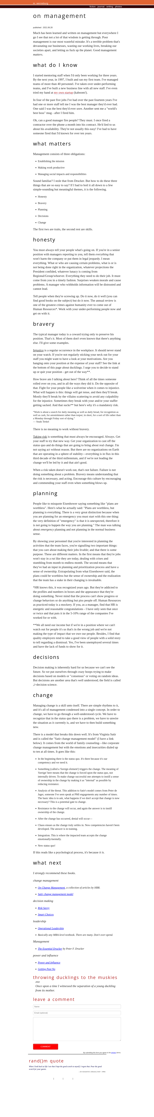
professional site (81, 1079)
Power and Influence (49, 962)
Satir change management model (55, 894)
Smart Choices (46, 914)
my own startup (63, 92)
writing (109, 6)
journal (101, 6)
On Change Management (51, 887)
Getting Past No (46, 969)
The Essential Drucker (50, 948)
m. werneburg (40, 3)
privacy (113, 1053)
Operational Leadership (51, 928)
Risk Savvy (43, 907)
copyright (58, 1079)
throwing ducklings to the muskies (75, 977)
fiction (93, 6)
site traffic (68, 1079)
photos (118, 6)
